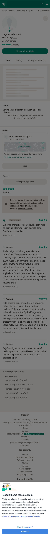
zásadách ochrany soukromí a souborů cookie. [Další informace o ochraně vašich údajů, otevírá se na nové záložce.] (21, 516)
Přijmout (25, 532)
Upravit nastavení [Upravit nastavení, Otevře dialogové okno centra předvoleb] (25, 527)
